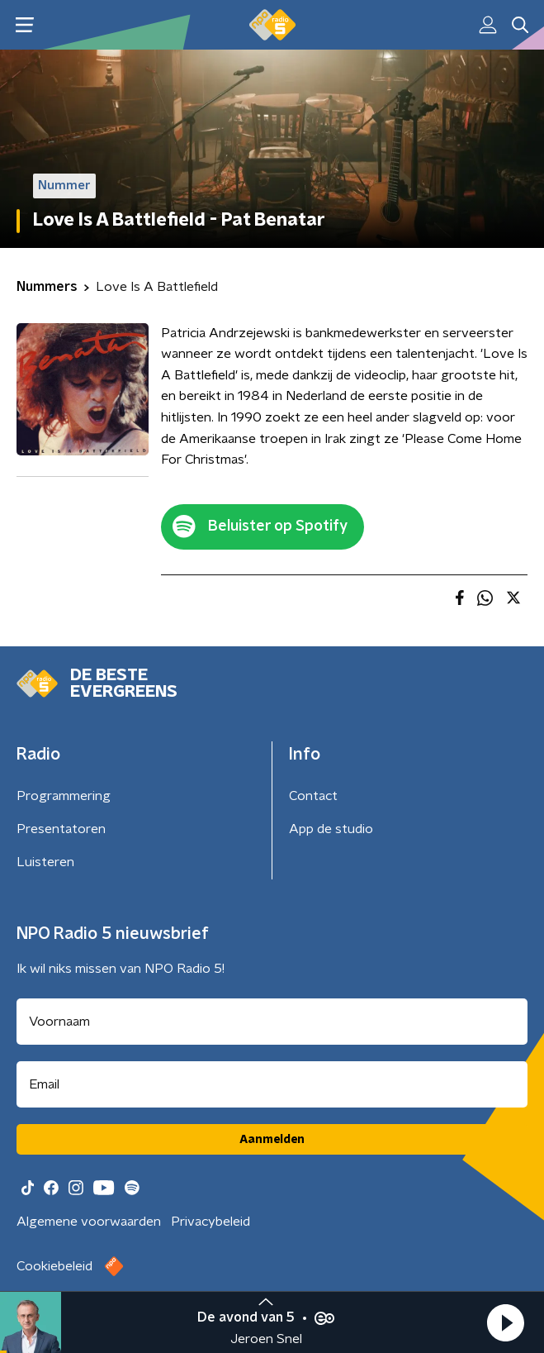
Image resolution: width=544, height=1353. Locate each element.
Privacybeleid (210, 1221)
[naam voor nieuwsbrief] (272, 1021)
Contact (313, 796)
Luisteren (45, 862)
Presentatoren (61, 829)
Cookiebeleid (54, 1266)
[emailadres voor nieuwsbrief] (272, 1084)
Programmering (64, 796)
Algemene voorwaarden (89, 1221)
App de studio (331, 829)
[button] (505, 1322)
